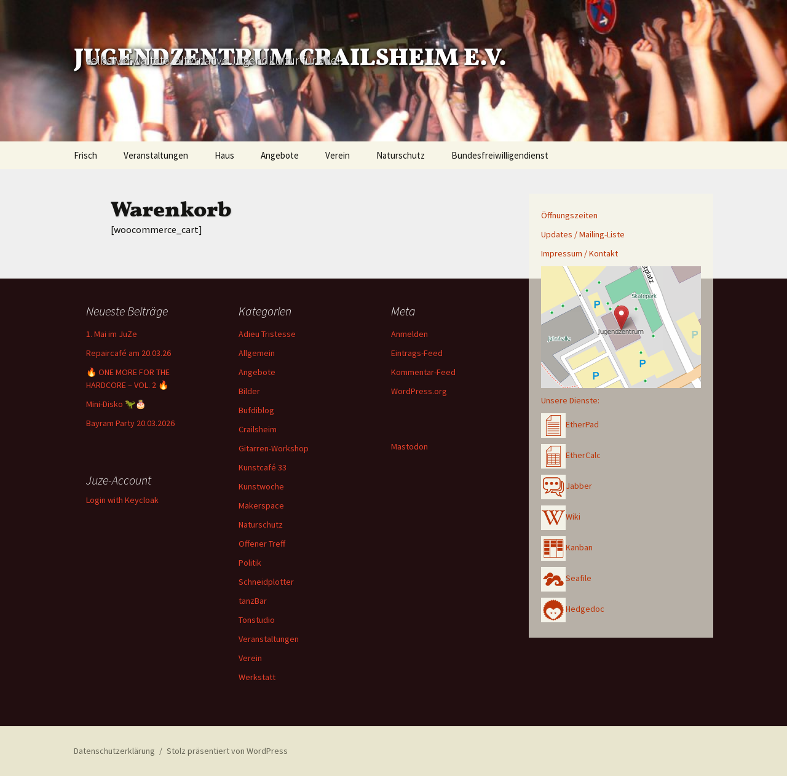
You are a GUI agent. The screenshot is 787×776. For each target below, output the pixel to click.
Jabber (566, 485)
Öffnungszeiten (569, 215)
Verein (337, 155)
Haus (224, 155)
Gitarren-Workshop (274, 448)
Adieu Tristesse (267, 333)
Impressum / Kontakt (579, 253)
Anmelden (409, 333)
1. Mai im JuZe (111, 333)
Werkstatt (257, 677)
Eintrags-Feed (417, 352)
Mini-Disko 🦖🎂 (116, 404)
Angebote (280, 155)
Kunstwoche (261, 486)
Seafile (566, 578)
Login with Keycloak (122, 499)
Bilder (249, 391)
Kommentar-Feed (423, 372)
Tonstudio (257, 619)
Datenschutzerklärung (114, 750)
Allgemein (257, 352)
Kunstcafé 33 (263, 467)
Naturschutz (400, 155)
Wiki (560, 516)
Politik (250, 562)
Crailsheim (258, 429)
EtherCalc (571, 455)
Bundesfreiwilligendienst (499, 155)
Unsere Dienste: (570, 400)
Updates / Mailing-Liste (583, 234)
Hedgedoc (572, 608)
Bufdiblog (256, 410)
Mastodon (409, 446)
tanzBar (253, 600)
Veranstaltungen (156, 155)
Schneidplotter (266, 581)
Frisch (85, 155)
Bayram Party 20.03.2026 (130, 423)
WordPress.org (419, 391)
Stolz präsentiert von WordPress (227, 750)
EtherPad (570, 424)
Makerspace (261, 505)
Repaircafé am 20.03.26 (128, 352)
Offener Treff (262, 543)
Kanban (567, 547)
